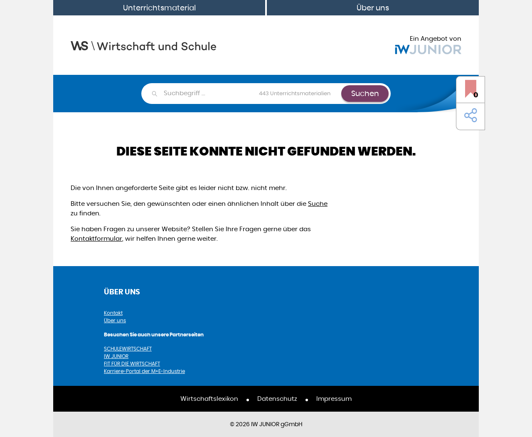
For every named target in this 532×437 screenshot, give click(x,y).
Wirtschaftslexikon (209, 398)
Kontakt (113, 312)
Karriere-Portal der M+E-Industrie (144, 371)
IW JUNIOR (116, 356)
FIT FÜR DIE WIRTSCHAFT (132, 363)
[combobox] (252, 94)
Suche (318, 203)
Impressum (334, 398)
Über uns (373, 7)
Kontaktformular (96, 238)
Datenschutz (277, 398)
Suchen (365, 93)
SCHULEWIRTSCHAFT (128, 348)
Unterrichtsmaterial (159, 7)
